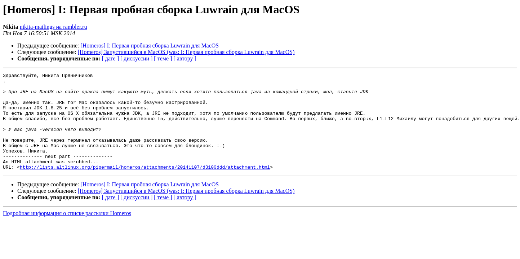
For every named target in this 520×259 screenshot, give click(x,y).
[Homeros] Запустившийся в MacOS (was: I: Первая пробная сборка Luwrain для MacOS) (186, 52)
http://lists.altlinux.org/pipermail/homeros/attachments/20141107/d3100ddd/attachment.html (145, 186)
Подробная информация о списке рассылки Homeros (67, 233)
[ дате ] (110, 58)
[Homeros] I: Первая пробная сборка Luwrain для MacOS (149, 45)
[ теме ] (163, 58)
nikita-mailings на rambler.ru (53, 27)
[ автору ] (184, 58)
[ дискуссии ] (136, 58)
